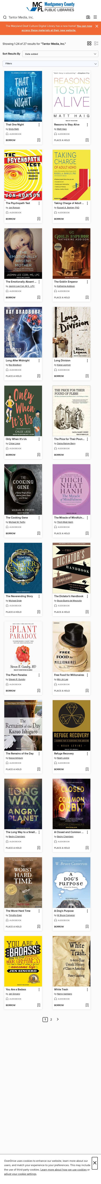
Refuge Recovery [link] (64, 753)
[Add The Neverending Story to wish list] (39, 612)
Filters (8, 63)
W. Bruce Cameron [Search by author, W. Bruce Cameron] (66, 915)
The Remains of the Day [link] (20, 753)
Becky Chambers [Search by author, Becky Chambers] (17, 836)
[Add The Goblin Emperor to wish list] (87, 298)
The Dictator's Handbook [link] (68, 596)
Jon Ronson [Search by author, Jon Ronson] (14, 207)
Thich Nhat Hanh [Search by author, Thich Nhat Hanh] (65, 522)
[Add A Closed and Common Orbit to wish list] (87, 848)
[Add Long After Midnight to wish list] (39, 376)
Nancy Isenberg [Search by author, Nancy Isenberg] (64, 994)
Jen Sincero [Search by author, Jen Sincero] (14, 994)
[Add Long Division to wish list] (87, 376)
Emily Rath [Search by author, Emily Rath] (14, 129)
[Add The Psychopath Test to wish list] (39, 219)
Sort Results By (11, 53)
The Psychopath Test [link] (18, 203)
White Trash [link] (61, 989)
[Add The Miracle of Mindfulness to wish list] (87, 533)
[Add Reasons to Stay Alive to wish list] (87, 140)
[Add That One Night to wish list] (39, 140)
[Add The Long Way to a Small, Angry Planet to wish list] (39, 848)
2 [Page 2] (51, 1020)
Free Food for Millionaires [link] (69, 675)
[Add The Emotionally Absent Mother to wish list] (39, 298)
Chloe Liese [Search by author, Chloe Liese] (14, 443)
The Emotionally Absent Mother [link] (21, 281)
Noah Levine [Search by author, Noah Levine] (63, 758)
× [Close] (95, 1163)
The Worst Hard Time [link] (18, 911)
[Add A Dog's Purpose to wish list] (87, 927)
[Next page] (58, 1020)
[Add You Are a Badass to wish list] (39, 1005)
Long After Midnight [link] (17, 360)
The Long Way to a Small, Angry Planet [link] (21, 832)
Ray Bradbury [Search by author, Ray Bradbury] (15, 365)
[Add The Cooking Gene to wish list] (39, 533)
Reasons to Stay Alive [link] (66, 124)
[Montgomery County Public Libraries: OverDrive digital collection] (50, 7)
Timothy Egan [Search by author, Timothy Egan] (15, 915)
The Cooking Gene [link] (17, 517)
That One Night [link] (15, 124)
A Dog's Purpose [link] (64, 911)
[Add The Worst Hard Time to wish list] (39, 927)
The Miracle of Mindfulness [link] (70, 517)
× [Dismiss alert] (97, 26)
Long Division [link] (62, 360)
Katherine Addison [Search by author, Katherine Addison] (66, 286)
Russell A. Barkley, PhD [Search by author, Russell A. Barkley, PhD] (68, 207)
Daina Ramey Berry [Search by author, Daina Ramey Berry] (66, 443)
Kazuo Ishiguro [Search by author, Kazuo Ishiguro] (16, 758)
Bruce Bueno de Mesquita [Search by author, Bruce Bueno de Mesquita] (69, 600)
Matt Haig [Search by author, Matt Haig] (62, 129)
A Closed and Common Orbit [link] (70, 832)
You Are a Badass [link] (16, 989)
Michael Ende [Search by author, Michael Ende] (15, 600)
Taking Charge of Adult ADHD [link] (70, 203)
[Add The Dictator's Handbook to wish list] (87, 612)
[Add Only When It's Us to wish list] (39, 455)
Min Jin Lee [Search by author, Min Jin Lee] (62, 679)
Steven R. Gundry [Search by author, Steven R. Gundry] (17, 679)
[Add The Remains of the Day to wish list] (39, 769)
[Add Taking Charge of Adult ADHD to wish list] (87, 219)
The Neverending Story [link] (19, 596)
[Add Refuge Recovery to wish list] (87, 769)
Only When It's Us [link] (16, 439)
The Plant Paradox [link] (16, 675)
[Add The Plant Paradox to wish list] (39, 691)
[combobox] (43, 17)
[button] (89, 44)
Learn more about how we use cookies (63, 1169)
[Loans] (88, 18)
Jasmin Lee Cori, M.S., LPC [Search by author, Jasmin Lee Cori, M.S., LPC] (22, 286)
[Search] (5, 17)
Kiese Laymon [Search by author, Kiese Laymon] (64, 365)
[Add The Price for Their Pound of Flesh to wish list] (87, 455)
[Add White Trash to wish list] (87, 1005)
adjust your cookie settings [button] (20, 1174)
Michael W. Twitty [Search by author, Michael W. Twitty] (17, 522)
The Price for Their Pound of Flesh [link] (70, 439)
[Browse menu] (95, 17)
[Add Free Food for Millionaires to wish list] (87, 691)
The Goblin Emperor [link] (66, 281)
